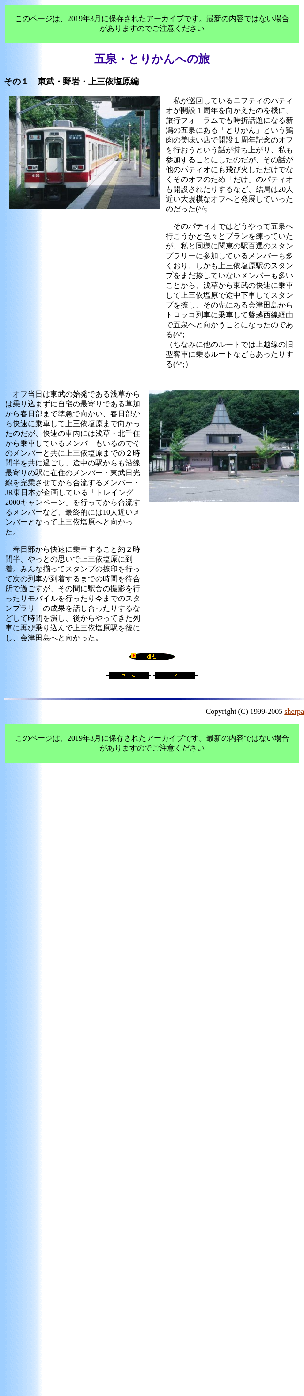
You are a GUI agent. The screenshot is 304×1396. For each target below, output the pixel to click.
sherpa (294, 711)
